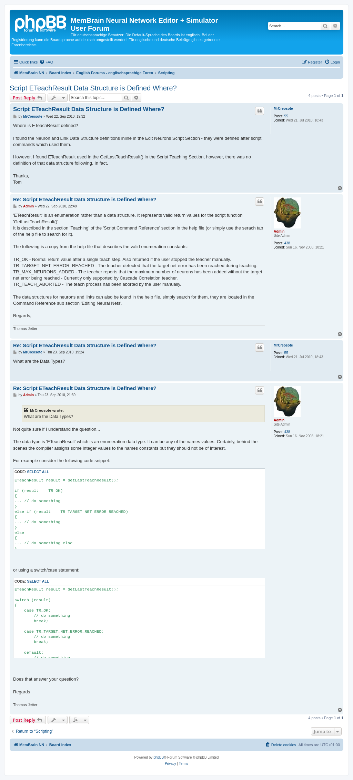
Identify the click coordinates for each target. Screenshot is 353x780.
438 (287, 243)
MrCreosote (283, 108)
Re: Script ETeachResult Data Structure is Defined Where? (85, 199)
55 (286, 116)
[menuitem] (46, 62)
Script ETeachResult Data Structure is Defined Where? (93, 88)
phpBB (158, 757)
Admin (279, 231)
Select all (38, 472)
